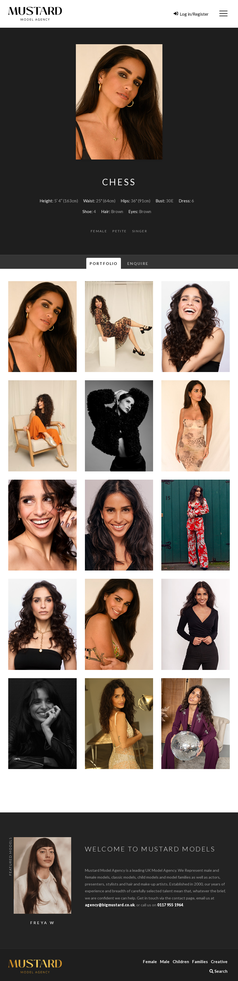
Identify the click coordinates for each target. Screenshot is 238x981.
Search (218, 971)
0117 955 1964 (170, 904)
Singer (139, 231)
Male (165, 961)
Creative (219, 961)
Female (99, 231)
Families (200, 961)
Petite (119, 231)
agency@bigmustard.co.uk (110, 904)
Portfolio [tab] (104, 263)
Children (181, 961)
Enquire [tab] (137, 263)
